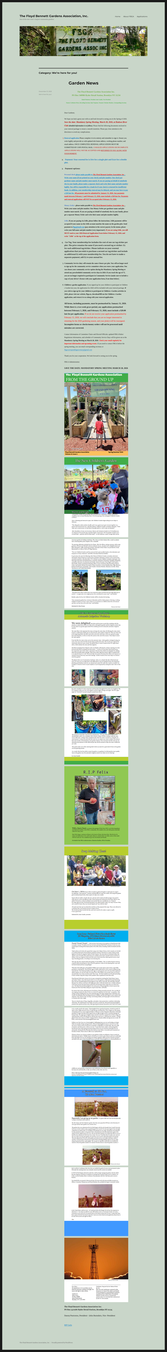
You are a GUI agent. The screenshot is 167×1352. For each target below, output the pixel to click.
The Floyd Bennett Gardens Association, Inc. (54, 16)
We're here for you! (45, 94)
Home (117, 16)
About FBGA (128, 16)
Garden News (83, 83)
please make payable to (96, 187)
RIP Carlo (68, 1325)
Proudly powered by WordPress (62, 1343)
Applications (142, 16)
